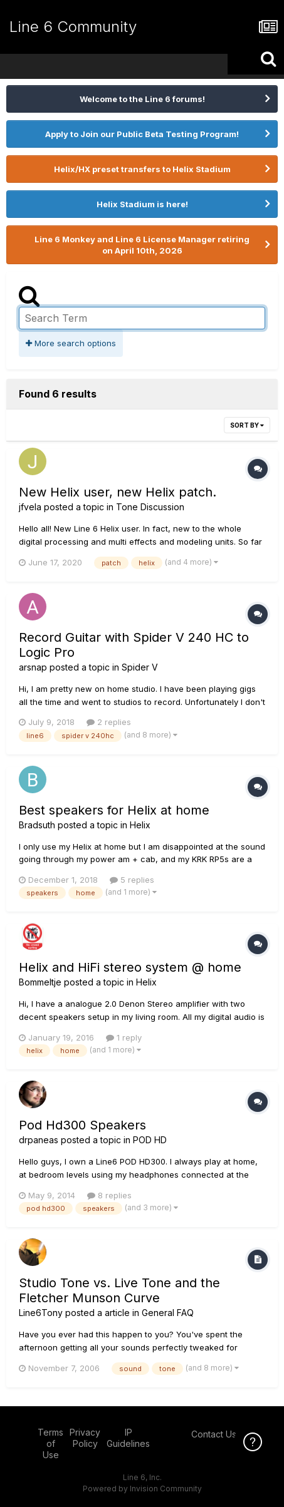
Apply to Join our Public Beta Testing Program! (142, 134)
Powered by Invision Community (142, 1488)
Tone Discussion (150, 506)
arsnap (33, 667)
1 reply (124, 1037)
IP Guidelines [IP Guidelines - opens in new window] (128, 1438)
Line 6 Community (73, 27)
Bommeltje (40, 982)
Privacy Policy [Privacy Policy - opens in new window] (85, 1438)
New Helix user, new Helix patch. (117, 492)
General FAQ (168, 1312)
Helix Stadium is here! (142, 204)
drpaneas (38, 1139)
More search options (71, 343)
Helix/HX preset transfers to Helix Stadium (142, 169)
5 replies (132, 880)
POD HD (150, 1139)
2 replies (109, 722)
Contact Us (213, 1434)
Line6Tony (41, 1312)
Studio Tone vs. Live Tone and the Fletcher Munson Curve (119, 1290)
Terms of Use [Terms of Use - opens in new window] (50, 1443)
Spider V (140, 667)
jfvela (30, 506)
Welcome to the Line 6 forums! (142, 99)
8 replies (109, 1195)
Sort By (247, 425)
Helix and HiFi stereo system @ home (130, 967)
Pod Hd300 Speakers (82, 1125)
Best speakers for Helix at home (114, 810)
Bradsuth (37, 825)
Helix (140, 825)
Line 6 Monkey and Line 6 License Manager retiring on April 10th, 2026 (142, 244)
